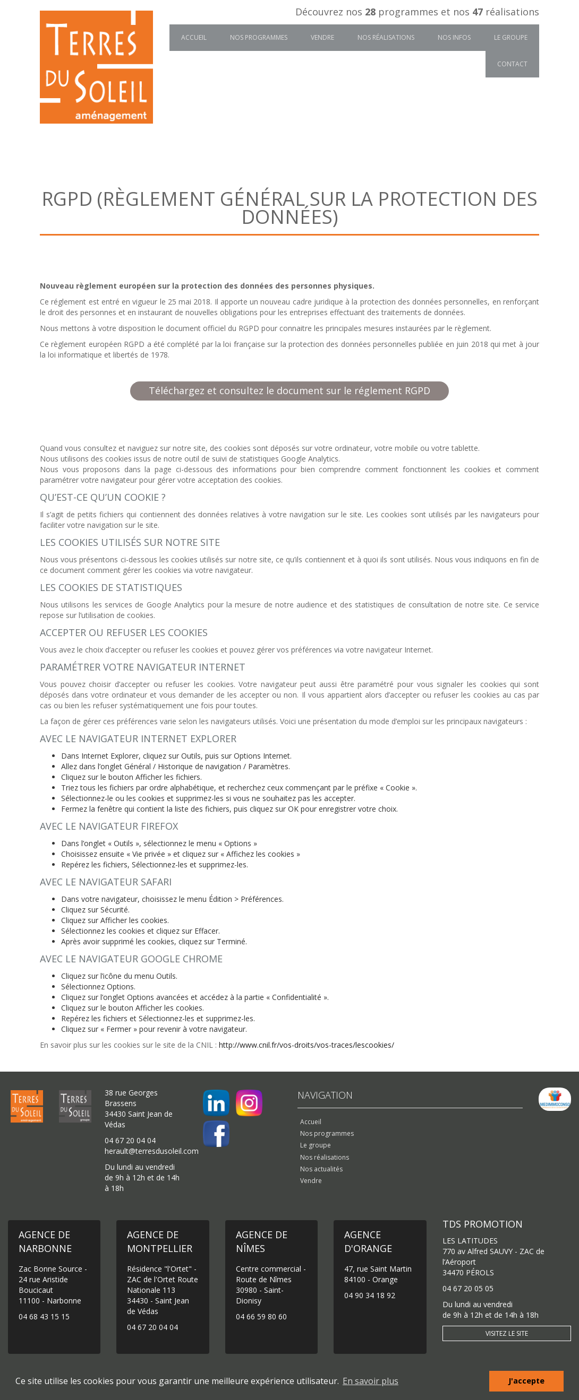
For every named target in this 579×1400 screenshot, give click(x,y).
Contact (512, 63)
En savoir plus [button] (370, 1381)
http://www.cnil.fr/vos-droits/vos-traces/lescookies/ (306, 1045)
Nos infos (454, 37)
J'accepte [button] (526, 1381)
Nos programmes (258, 37)
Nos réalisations (385, 37)
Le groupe (510, 37)
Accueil (194, 37)
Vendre (322, 37)
